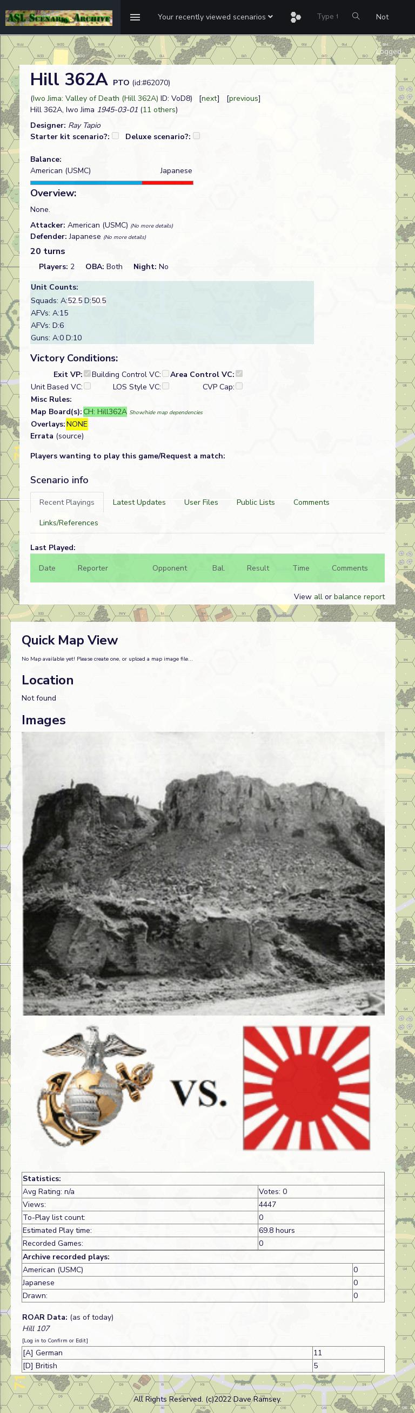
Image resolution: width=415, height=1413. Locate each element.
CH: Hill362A (105, 412)
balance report (359, 597)
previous (243, 98)
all (318, 597)
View (304, 597)
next (209, 98)
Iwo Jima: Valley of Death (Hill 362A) (95, 98)
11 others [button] (159, 110)
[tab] (67, 502)
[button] (215, 17)
